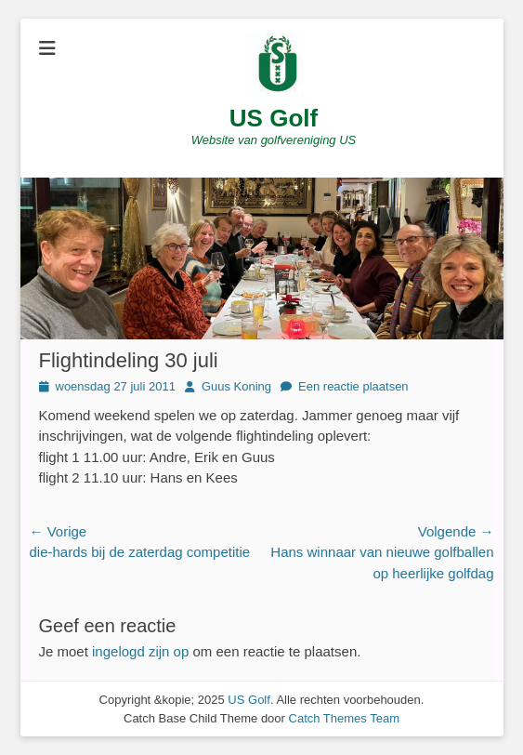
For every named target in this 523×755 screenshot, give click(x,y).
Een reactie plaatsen (353, 386)
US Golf (273, 118)
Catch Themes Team (344, 718)
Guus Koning (236, 386)
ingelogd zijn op (140, 651)
